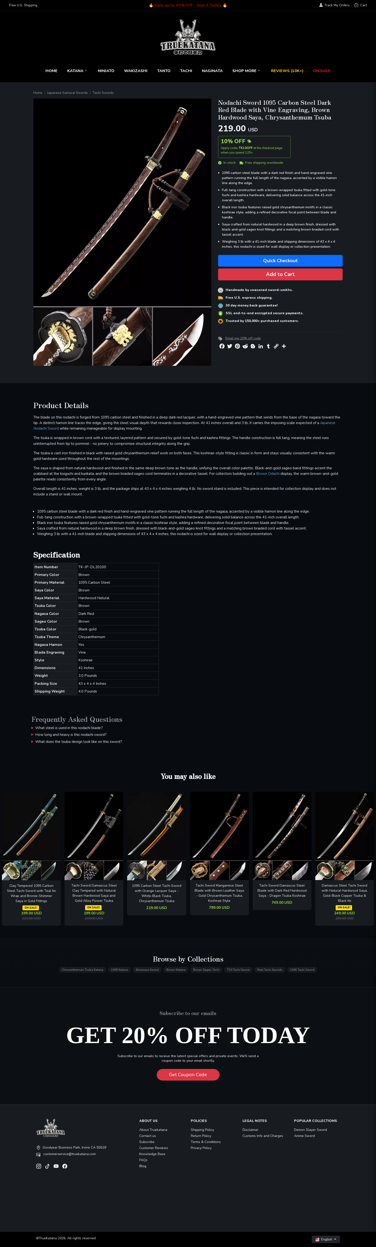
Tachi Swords (103, 92)
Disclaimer (250, 1130)
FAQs (143, 1160)
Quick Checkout (280, 260)
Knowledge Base (152, 1154)
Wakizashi (135, 71)
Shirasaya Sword (147, 970)
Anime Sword (304, 1136)
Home (51, 71)
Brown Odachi (268, 473)
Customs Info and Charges (263, 1136)
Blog (142, 1166)
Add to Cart (280, 274)
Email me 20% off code (243, 338)
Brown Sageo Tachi (206, 970)
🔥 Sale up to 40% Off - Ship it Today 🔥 (188, 5)
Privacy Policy (201, 1148)
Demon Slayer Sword (310, 1130)
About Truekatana (153, 1130)
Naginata (212, 71)
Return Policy (201, 1136)
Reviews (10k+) (287, 71)
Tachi (186, 71)
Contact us (147, 1136)
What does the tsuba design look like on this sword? (78, 741)
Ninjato (106, 71)
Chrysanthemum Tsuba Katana (82, 970)
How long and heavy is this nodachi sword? (71, 734)
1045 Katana (119, 970)
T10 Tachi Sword (238, 970)
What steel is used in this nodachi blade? (69, 727)
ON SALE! (30, 908)
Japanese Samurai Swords (67, 92)
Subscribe (147, 1142)
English (324, 1239)
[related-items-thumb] (31, 835)
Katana (77, 71)
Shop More (246, 71)
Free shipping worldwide (261, 162)
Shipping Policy (202, 1130)
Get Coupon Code (188, 1074)
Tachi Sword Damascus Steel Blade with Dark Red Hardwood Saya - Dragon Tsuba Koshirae (282, 890)
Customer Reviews (153, 1148)
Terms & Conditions (206, 1142)
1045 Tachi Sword (302, 970)
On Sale (322, 71)
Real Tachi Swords (269, 970)
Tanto (163, 71)
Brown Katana (175, 970)
